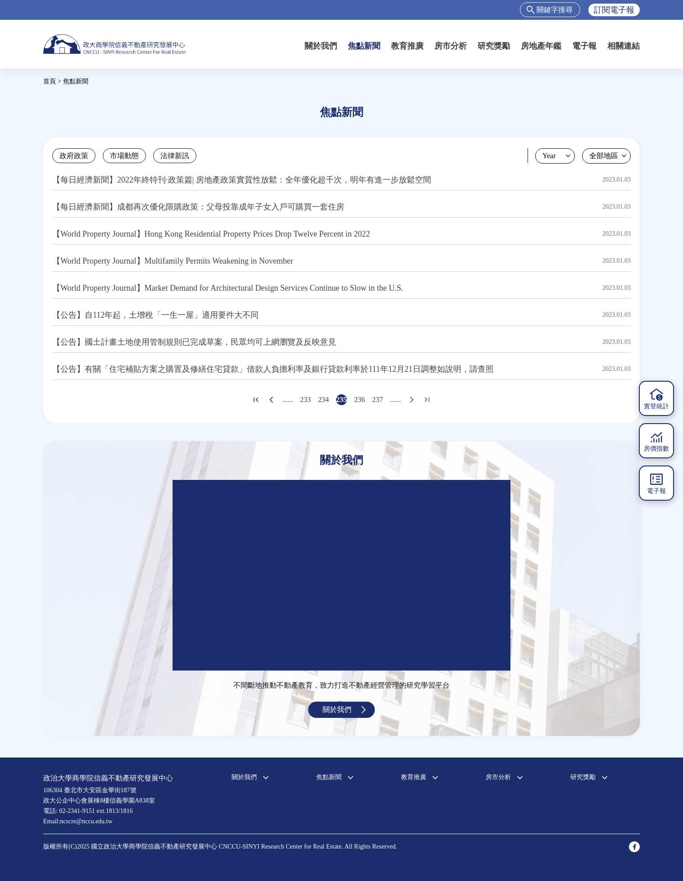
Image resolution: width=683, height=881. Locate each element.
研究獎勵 (494, 45)
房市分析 (450, 45)
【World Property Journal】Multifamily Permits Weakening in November (172, 260)
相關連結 (623, 45)
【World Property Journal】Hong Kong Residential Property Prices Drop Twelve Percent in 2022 (211, 233)
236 (359, 399)
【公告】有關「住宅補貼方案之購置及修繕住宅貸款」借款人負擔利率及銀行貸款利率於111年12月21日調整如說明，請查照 (273, 369)
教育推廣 (407, 45)
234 (323, 399)
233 (305, 399)
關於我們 (321, 45)
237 (377, 399)
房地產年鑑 (541, 45)
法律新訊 (174, 156)
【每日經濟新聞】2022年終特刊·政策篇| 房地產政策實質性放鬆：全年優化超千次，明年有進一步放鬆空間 (241, 179)
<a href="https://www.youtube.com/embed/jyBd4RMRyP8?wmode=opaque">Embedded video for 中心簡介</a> (341, 575)
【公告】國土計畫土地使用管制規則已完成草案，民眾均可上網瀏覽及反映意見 (194, 342)
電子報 (584, 45)
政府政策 (73, 156)
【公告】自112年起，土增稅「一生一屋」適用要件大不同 (155, 315)
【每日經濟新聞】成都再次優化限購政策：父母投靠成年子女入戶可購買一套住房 (198, 206)
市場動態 (124, 156)
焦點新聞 (364, 45)
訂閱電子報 (614, 9)
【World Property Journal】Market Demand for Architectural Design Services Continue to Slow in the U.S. (227, 287)
